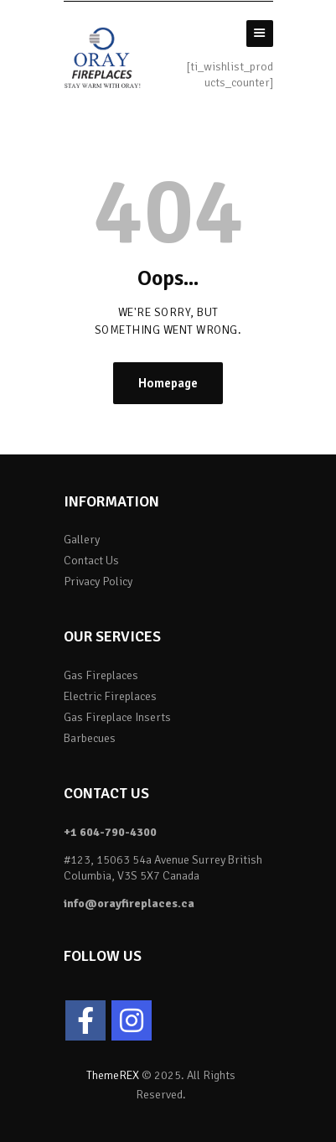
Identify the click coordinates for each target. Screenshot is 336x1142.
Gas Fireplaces (101, 675)
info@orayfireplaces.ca (129, 903)
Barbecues (90, 738)
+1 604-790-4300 (110, 832)
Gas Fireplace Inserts (117, 717)
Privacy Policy (98, 581)
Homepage (168, 383)
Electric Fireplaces (110, 696)
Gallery (82, 539)
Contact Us (91, 560)
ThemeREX (112, 1075)
